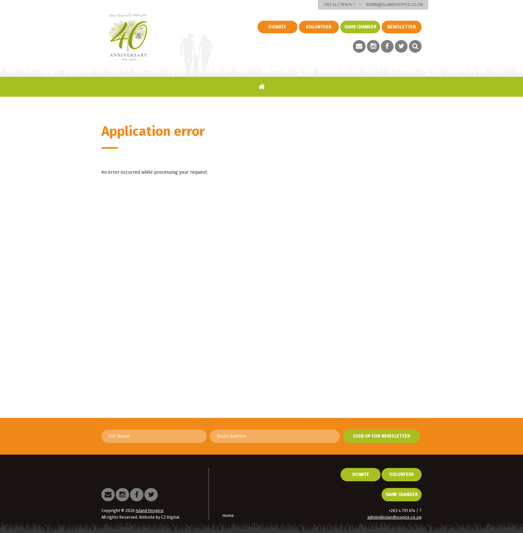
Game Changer (402, 494)
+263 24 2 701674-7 (339, 4)
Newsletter (401, 27)
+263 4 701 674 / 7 (405, 510)
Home (261, 86)
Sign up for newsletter (381, 436)
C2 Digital (170, 517)
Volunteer (319, 27)
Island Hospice (128, 36)
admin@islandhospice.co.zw (394, 4)
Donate (277, 27)
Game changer (360, 27)
